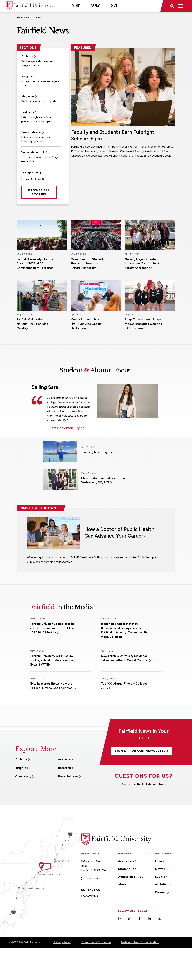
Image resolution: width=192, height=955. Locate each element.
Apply (95, 5)
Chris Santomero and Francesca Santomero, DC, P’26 (103, 480)
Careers (161, 892)
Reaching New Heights (96, 452)
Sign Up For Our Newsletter (141, 751)
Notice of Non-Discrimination (140, 942)
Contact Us (90, 890)
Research (64, 768)
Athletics (27, 56)
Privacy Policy (62, 942)
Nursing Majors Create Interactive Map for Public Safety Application (143, 263)
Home (20, 17)
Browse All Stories (39, 192)
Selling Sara (45, 387)
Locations (89, 896)
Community (23, 776)
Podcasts (27, 112)
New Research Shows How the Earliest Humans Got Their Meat (52, 686)
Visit (76, 5)
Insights (26, 76)
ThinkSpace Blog (31, 172)
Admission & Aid (129, 877)
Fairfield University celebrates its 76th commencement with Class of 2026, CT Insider (52, 628)
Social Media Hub (33, 152)
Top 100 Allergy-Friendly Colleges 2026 (124, 686)
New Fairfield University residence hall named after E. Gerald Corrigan (125, 658)
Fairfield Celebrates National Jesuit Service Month (32, 324)
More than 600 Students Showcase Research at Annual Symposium (88, 263)
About (122, 884)
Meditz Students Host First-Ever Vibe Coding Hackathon (86, 324)
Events (160, 877)
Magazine (27, 96)
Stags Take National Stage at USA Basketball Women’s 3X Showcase (143, 324)
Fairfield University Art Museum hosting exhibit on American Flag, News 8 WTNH (52, 660)
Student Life (127, 869)
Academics (65, 759)
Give (113, 5)
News (159, 869)
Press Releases (31, 132)
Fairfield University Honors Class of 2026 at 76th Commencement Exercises (35, 263)
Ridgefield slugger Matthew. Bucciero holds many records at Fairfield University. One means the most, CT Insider (125, 630)
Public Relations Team (151, 784)
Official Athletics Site (34, 179)
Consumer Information (96, 942)
